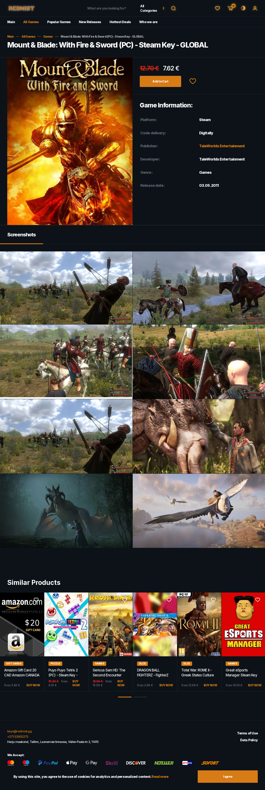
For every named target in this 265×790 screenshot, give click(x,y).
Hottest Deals (120, 22)
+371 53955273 (17, 737)
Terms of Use (247, 733)
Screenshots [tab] (21, 235)
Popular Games (59, 22)
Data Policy (249, 740)
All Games (31, 22)
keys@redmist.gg (19, 731)
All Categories (148, 8)
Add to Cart (160, 81)
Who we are (148, 22)
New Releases (90, 22)
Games (48, 36)
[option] (66, 641)
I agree (227, 776)
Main (11, 22)
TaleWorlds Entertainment (222, 146)
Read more (160, 777)
